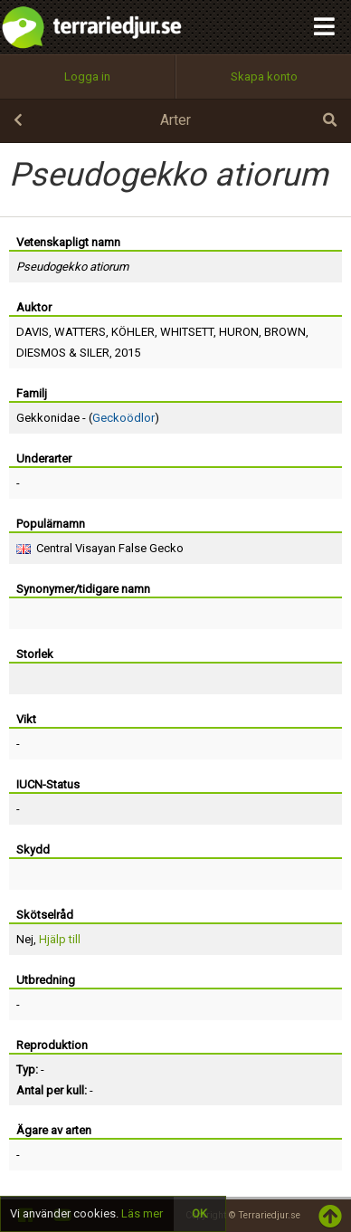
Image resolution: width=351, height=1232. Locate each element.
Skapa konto (264, 76)
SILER (94, 352)
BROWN (285, 332)
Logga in (87, 76)
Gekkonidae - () (87, 418)
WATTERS (80, 332)
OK (199, 1213)
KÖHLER (133, 332)
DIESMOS (41, 352)
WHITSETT (186, 332)
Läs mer (142, 1213)
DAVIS (32, 332)
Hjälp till (60, 939)
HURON (239, 332)
